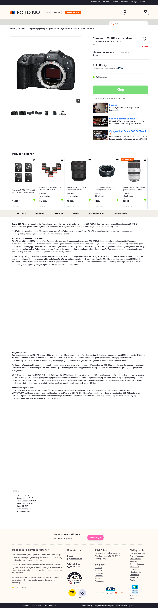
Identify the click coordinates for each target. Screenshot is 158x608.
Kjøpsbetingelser (137, 564)
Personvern (134, 567)
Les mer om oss (21, 587)
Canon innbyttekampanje (122, 118)
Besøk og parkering (137, 553)
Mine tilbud (134, 575)
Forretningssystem (89, 606)
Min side (106, 2)
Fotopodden (100, 581)
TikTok (97, 578)
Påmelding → (95, 537)
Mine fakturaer (136, 572)
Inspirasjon (124, 2)
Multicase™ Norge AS (125, 606)
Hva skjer (134, 2)
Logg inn (125, 11)
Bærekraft (134, 577)
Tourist (132, 580)
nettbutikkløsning (104, 606)
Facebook (99, 576)
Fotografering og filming (36, 29)
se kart (116, 553)
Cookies (133, 569)
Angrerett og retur (137, 556)
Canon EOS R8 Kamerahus (84, 29)
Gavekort (115, 2)
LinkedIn (98, 568)
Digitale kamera (53, 29)
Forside (13, 29)
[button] (78, 579)
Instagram (99, 573)
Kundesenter (95, 2)
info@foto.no (76, 559)
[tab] (21, 213)
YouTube (98, 570)
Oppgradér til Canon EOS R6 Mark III (127, 131)
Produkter (21, 29)
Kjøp (120, 90)
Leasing (113, 105)
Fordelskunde (135, 559)
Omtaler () (96, 55)
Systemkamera (66, 29)
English (142, 2)
